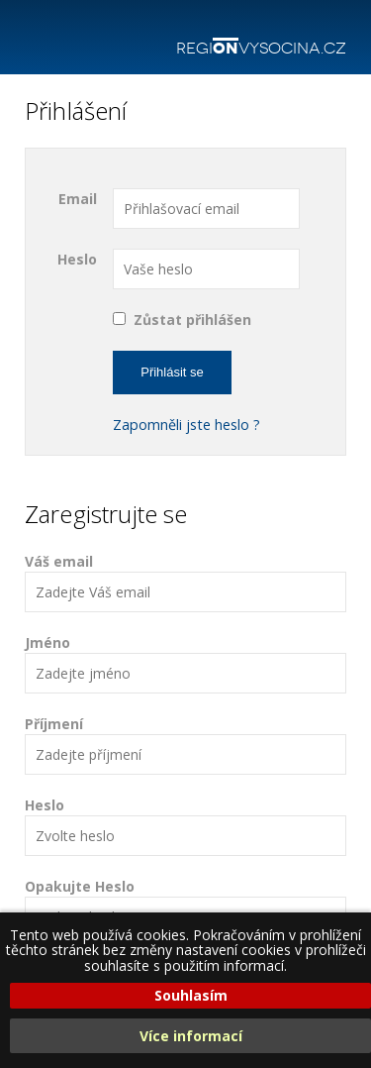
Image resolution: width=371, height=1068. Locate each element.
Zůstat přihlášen (192, 319)
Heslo (77, 259)
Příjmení (185, 744)
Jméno (185, 663)
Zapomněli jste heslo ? (186, 424)
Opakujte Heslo (185, 907)
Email (77, 198)
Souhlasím (191, 995)
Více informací (190, 1035)
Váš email (185, 582)
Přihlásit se (172, 372)
